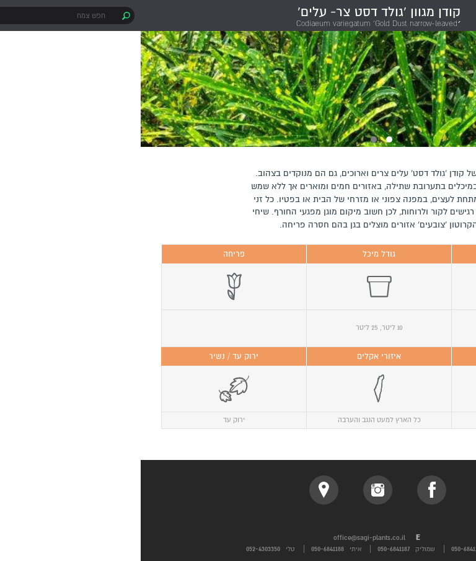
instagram (237, 490)
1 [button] (248, 139)
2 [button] (233, 139)
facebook (291, 490)
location (183, 490)
